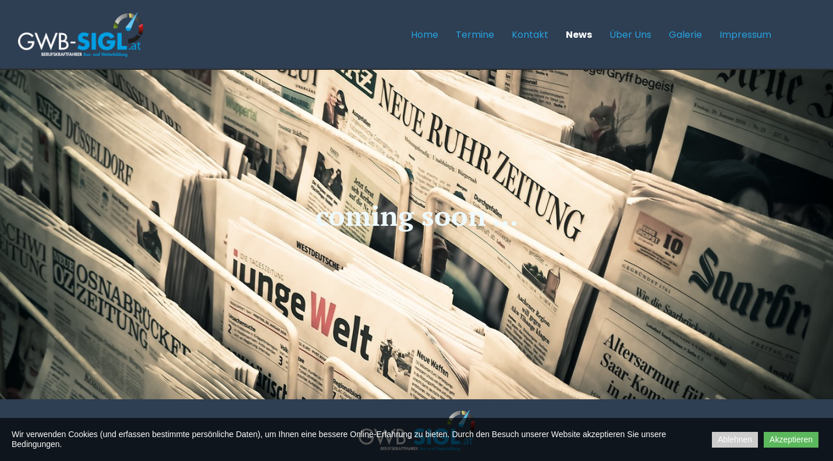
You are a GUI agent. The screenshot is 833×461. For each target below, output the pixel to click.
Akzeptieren (791, 439)
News (579, 34)
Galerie (685, 34)
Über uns (630, 34)
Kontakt (530, 34)
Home (424, 34)
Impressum (745, 34)
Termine (475, 34)
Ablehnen (735, 439)
